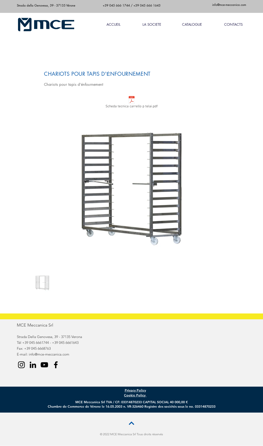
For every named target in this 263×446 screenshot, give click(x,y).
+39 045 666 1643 (147, 5)
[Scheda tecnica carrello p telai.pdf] (131, 103)
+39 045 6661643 (65, 342)
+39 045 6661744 (35, 342)
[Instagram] (21, 364)
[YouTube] (44, 364)
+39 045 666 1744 (116, 5)
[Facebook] (55, 364)
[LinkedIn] (32, 364)
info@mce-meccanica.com (49, 354)
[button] (185, 24)
